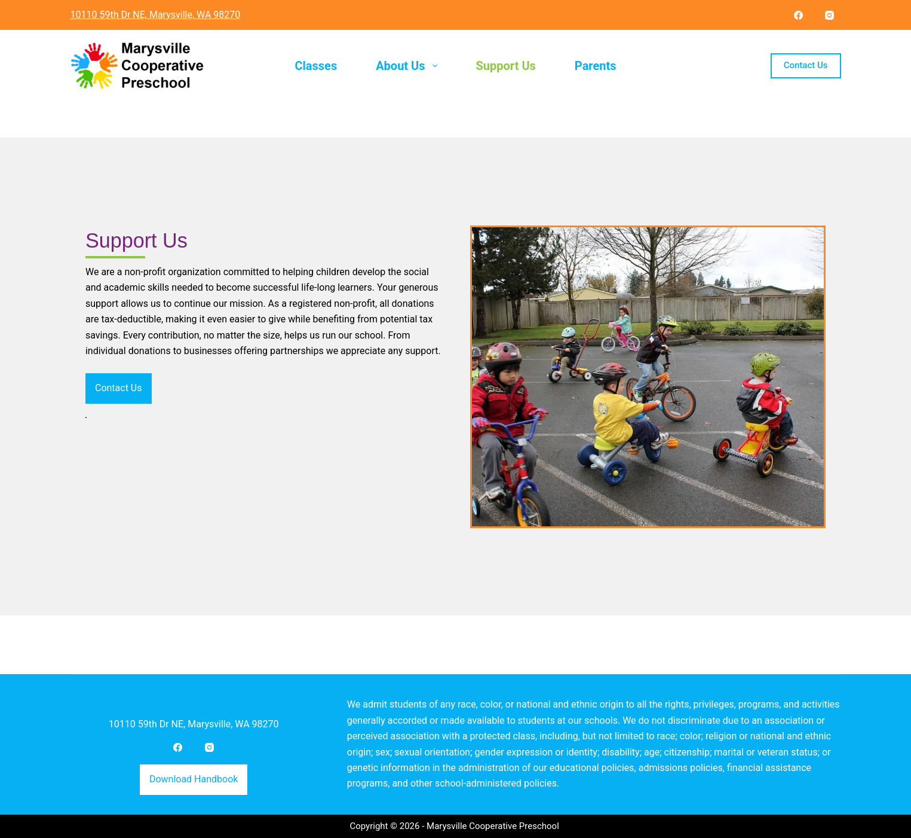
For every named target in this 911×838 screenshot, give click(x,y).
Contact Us (806, 65)
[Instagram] (829, 15)
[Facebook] (798, 15)
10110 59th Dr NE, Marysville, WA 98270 (194, 723)
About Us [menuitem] (408, 66)
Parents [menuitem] (595, 66)
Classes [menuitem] (316, 66)
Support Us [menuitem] (506, 66)
